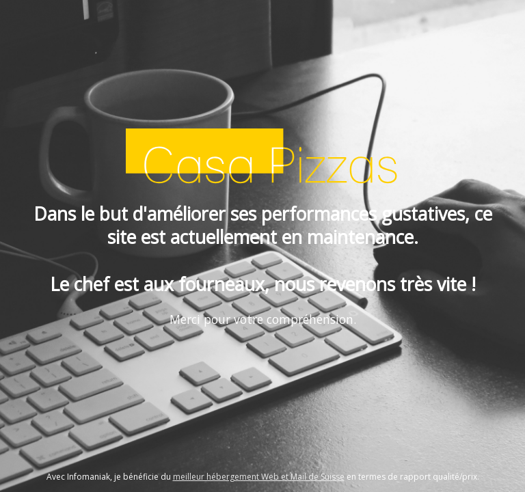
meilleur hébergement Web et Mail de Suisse (259, 476)
